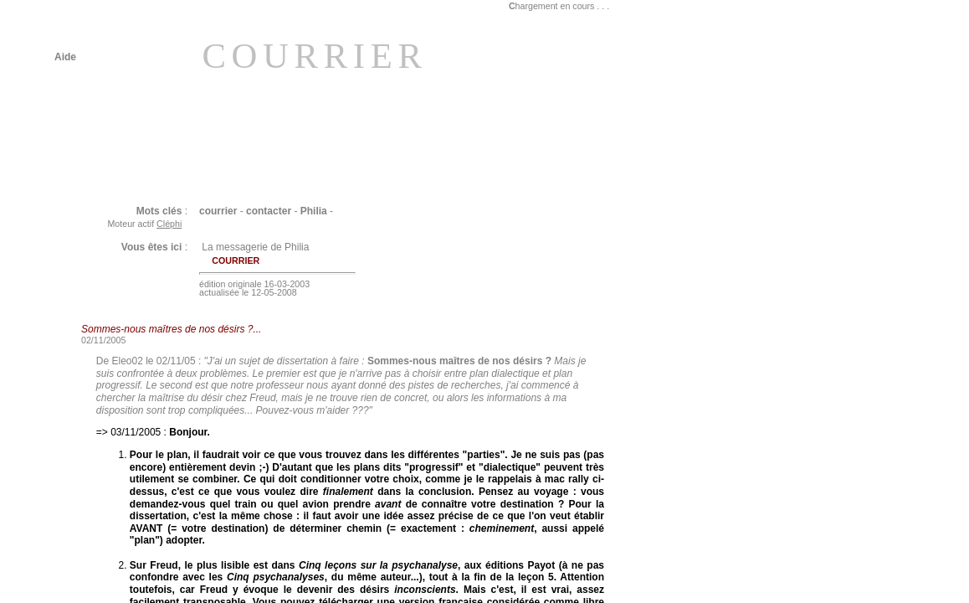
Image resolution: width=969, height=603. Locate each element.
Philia (313, 211)
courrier (218, 211)
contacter (268, 211)
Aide (65, 57)
